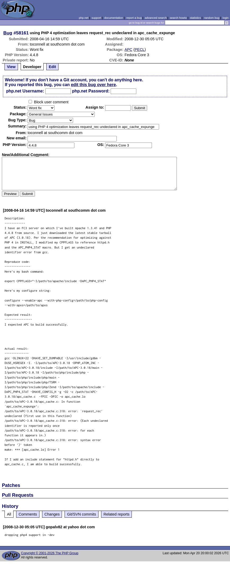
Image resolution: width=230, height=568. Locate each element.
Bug (7, 33)
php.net (83, 17)
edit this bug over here (93, 84)
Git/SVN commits (81, 514)
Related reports (116, 514)
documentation (113, 17)
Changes (52, 514)
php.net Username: (25, 91)
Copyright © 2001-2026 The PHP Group (49, 553)
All (9, 514)
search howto (178, 17)
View (11, 67)
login (226, 17)
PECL (140, 49)
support (96, 17)
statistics (195, 17)
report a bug (134, 17)
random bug (211, 17)
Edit (52, 67)
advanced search (155, 17)
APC (128, 49)
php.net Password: (91, 91)
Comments (28, 514)
